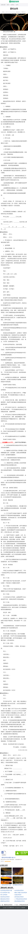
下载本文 (23, 12)
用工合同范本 (4, 894)
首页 (8, 4)
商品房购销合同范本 (20, 901)
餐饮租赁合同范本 (5, 899)
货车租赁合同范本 (19, 896)
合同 (17, 4)
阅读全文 (18, 12)
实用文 (12, 4)
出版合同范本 (18, 894)
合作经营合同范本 (19, 890)
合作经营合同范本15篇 (6, 890)
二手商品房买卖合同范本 (21, 899)
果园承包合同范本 (5, 901)
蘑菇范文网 (12, 907)
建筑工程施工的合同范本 (21, 892)
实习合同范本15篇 (5, 892)
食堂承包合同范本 (5, 896)
